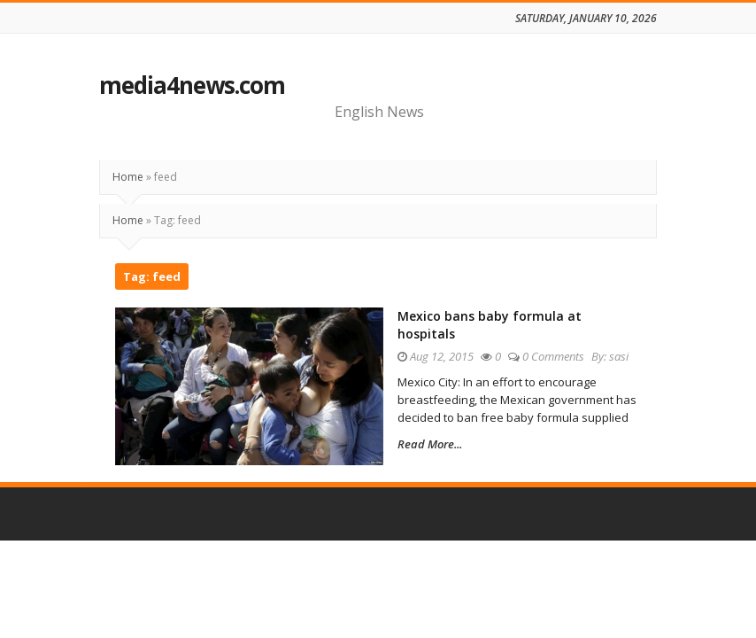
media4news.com (192, 85)
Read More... (429, 444)
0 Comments (553, 356)
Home (127, 176)
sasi (619, 356)
